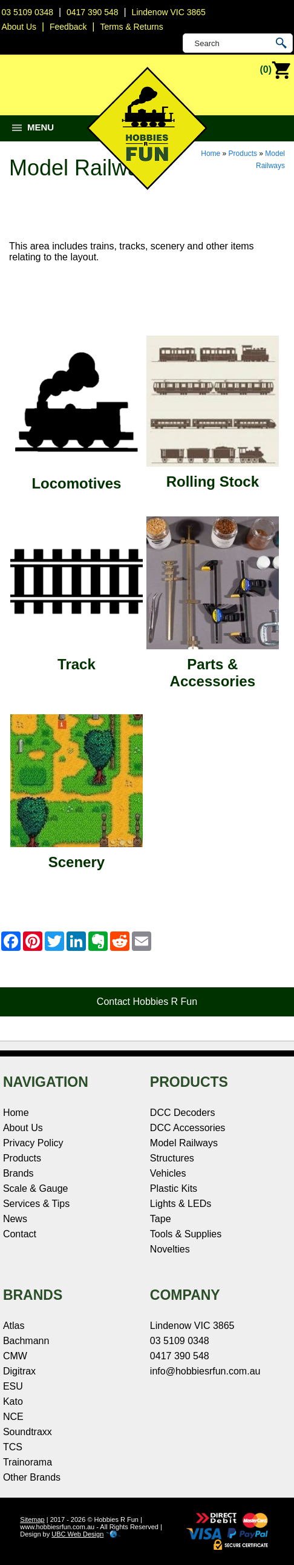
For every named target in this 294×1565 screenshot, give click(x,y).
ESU (13, 1386)
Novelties (170, 1249)
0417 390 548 (93, 12)
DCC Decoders (182, 1112)
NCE (13, 1416)
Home (210, 153)
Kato (13, 1401)
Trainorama (27, 1462)
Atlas (14, 1325)
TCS (12, 1447)
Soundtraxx (27, 1432)
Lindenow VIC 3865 (169, 12)
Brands (18, 1173)
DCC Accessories (187, 1128)
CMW (15, 1356)
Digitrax (19, 1371)
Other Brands (31, 1477)
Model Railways (184, 1143)
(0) (275, 70)
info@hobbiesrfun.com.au (205, 1371)
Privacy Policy (33, 1143)
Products (243, 153)
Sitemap (32, 1519)
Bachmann (26, 1341)
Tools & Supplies (185, 1234)
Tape (160, 1219)
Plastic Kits (173, 1188)
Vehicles (168, 1173)
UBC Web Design (77, 1534)
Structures (172, 1158)
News (15, 1219)
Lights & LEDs (180, 1203)
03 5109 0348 (27, 12)
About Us (23, 1128)
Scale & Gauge (35, 1188)
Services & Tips (36, 1203)
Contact (19, 1234)
